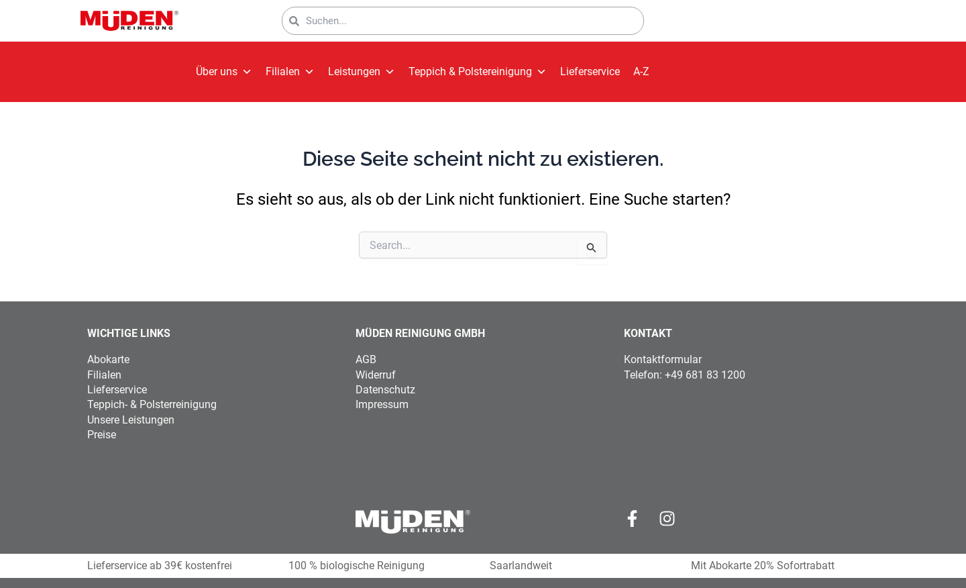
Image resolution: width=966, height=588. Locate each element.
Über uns (224, 71)
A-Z (641, 71)
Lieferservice (590, 71)
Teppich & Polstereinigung (478, 71)
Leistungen (361, 71)
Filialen (290, 71)
